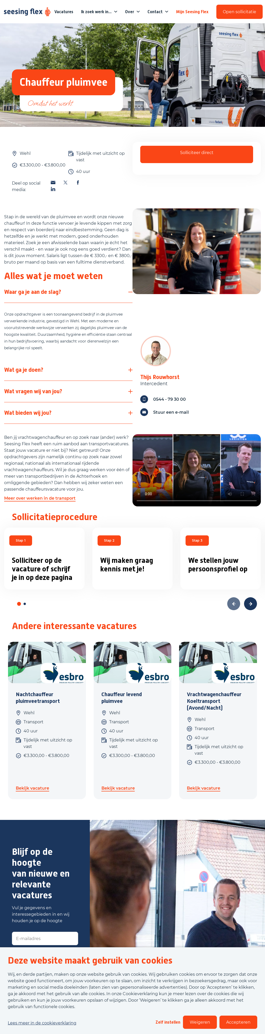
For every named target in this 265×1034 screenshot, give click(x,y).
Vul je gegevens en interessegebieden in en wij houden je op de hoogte (40, 914)
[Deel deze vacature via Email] (53, 182)
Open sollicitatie (239, 11)
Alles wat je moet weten (53, 276)
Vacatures (63, 11)
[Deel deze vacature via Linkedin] (53, 189)
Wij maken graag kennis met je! (126, 564)
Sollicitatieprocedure (54, 517)
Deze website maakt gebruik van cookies (90, 960)
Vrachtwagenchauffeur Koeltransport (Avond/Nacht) (214, 701)
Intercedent (153, 384)
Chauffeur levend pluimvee (121, 697)
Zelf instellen (168, 1022)
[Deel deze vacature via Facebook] (78, 182)
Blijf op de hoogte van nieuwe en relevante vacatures (41, 873)
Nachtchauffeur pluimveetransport (38, 697)
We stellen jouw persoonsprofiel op (217, 564)
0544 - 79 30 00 (163, 399)
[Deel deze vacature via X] (65, 182)
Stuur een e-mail (164, 412)
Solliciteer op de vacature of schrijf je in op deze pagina (42, 569)
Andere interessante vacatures (74, 626)
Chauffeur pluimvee (63, 82)
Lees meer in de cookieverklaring (42, 1023)
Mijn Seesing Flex (192, 11)
